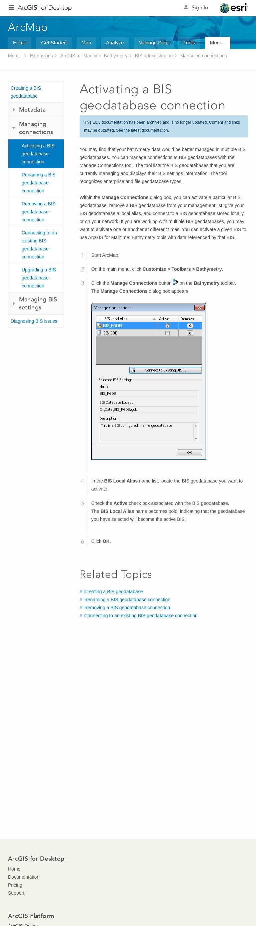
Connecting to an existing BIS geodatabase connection (39, 244)
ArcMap (28, 27)
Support (16, 893)
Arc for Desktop (45, 7)
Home (19, 42)
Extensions (41, 55)
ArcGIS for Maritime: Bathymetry (93, 55)
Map (86, 42)
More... (218, 42)
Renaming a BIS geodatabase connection (39, 182)
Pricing (15, 885)
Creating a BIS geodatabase (26, 92)
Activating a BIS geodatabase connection (38, 153)
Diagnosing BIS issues (34, 321)
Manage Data (154, 42)
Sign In (200, 7)
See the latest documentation (142, 130)
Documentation (23, 877)
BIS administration (154, 55)
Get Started (54, 42)
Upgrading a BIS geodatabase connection (39, 277)
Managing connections (203, 55)
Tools (189, 42)
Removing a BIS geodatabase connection (38, 211)
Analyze (115, 42)
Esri (234, 8)
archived (154, 122)
